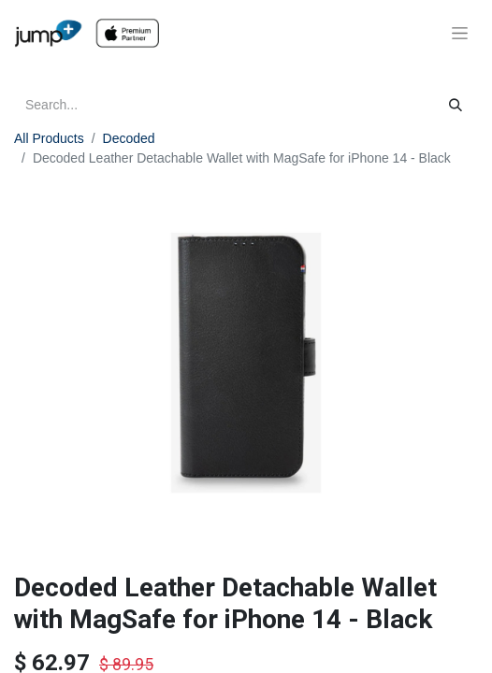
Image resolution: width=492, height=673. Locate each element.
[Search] (455, 105)
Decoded (129, 138)
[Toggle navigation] (459, 33)
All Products (49, 138)
